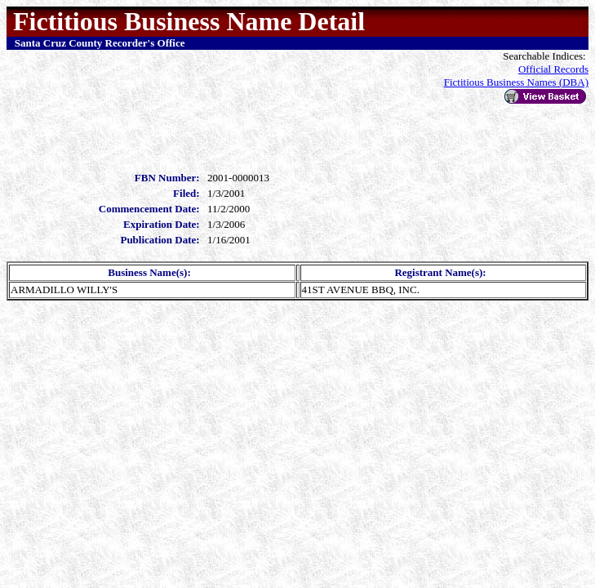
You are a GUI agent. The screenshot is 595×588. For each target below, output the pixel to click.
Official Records (553, 69)
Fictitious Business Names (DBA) (516, 82)
